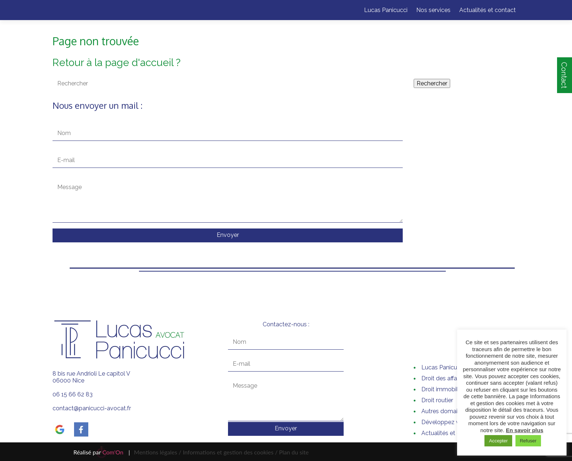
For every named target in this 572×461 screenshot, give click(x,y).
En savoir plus (525, 430)
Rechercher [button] (432, 83)
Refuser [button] (528, 440)
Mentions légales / (157, 452)
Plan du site (293, 452)
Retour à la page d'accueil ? (117, 63)
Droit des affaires (443, 378)
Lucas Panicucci (385, 10)
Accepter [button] (498, 440)
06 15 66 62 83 (73, 394)
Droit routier (437, 400)
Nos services (433, 10)
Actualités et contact (487, 10)
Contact (564, 75)
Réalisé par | (101, 452)
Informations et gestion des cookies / (230, 452)
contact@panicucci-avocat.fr (92, 408)
